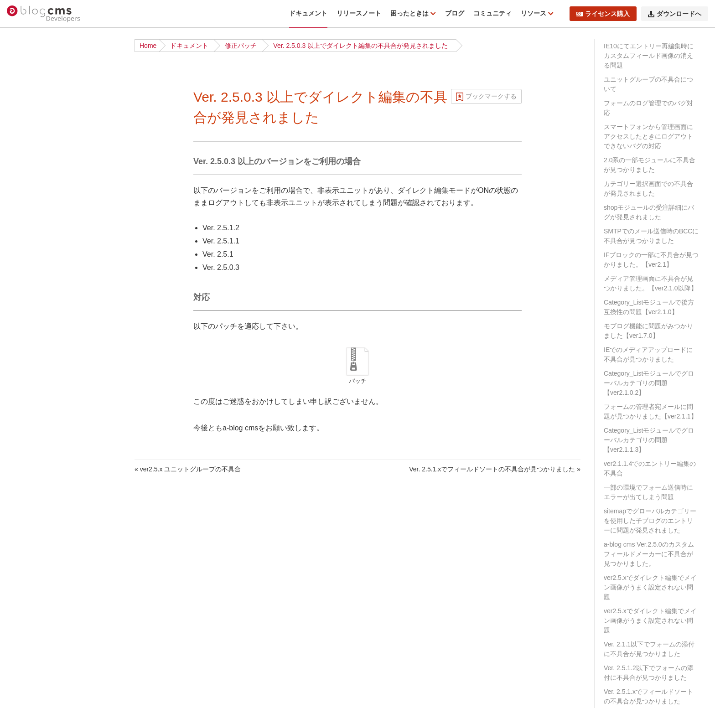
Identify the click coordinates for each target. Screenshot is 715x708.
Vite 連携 (28, 512)
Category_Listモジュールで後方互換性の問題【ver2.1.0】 (649, 307)
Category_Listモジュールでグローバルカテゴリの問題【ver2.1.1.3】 (649, 440)
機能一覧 (28, 103)
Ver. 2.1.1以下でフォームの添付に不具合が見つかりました (649, 649)
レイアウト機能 (38, 652)
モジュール (32, 357)
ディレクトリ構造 (41, 187)
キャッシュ (32, 695)
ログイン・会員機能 (44, 624)
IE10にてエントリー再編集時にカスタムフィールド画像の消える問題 (649, 55)
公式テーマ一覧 (38, 230)
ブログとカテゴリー (44, 314)
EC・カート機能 (39, 610)
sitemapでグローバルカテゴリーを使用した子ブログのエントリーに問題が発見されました (650, 520)
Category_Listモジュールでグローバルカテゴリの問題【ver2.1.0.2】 (649, 383)
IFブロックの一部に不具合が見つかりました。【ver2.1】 (651, 259)
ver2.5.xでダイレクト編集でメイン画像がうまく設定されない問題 (650, 587)
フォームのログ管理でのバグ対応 (648, 107)
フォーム (28, 554)
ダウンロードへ (674, 13)
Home (148, 45)
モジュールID (35, 371)
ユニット (28, 399)
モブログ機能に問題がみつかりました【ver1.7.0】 (648, 330)
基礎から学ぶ (35, 216)
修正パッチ (241, 45)
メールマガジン (38, 596)
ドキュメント (308, 13)
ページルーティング (44, 342)
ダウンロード (35, 159)
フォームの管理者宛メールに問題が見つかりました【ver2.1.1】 (650, 411)
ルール (25, 427)
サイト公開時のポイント (51, 272)
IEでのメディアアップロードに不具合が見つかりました (648, 354)
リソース (534, 13)
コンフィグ (32, 413)
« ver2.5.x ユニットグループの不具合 (188, 469)
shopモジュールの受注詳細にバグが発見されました (649, 212)
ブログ (454, 13)
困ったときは (410, 13)
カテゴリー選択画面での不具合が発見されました (648, 188)
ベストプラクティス (44, 258)
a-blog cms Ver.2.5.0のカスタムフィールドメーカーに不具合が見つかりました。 (649, 554)
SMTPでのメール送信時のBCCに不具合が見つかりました (651, 235)
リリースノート (359, 13)
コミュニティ (492, 13)
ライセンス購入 (603, 13)
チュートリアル (38, 202)
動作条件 (28, 117)
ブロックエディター (44, 638)
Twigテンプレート (41, 497)
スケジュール (35, 582)
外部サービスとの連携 (48, 681)
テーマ (25, 469)
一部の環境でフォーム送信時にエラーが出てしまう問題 (648, 492)
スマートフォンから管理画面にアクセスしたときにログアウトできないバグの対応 (648, 136)
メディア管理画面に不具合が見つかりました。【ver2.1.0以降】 (650, 283)
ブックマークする (491, 96)
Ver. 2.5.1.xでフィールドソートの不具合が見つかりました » (494, 469)
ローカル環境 (35, 244)
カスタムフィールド (44, 385)
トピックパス (35, 568)
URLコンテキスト (41, 328)
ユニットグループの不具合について (648, 84)
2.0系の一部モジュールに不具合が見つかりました (649, 164)
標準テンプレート (41, 483)
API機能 (27, 667)
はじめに (28, 89)
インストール (35, 173)
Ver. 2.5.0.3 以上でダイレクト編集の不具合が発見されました (360, 45)
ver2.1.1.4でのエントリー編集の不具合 (650, 468)
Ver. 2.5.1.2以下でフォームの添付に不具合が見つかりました (649, 672)
